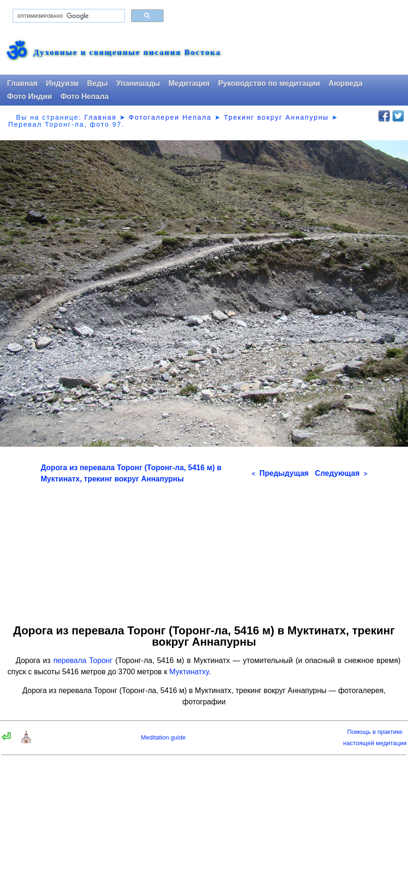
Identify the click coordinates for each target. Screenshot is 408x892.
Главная (22, 83)
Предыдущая (280, 473)
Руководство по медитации (269, 83)
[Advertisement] (204, 550)
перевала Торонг (83, 660)
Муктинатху (188, 672)
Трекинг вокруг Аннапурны (276, 117)
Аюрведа (345, 83)
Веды (97, 83)
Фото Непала (84, 96)
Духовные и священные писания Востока (127, 52)
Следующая (341, 473)
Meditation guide (163, 737)
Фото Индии (29, 96)
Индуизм (62, 83)
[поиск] (67, 16)
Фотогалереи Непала (170, 117)
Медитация (188, 83)
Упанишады (138, 83)
